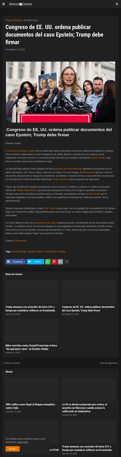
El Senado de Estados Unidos (20, 151)
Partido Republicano (26, 190)
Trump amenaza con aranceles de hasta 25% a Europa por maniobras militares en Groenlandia (30, 308)
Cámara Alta (89, 172)
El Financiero (20, 240)
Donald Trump (30, 20)
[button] (3, 4)
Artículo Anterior (12, 363)
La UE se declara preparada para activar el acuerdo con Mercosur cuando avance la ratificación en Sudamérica (84, 408)
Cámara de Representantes (68, 168)
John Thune (49, 208)
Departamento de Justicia (45, 223)
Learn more (22, 442)
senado (61, 251)
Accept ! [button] (13, 449)
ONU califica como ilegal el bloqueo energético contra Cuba (30, 406)
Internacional (50, 251)
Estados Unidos (34, 251)
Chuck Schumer (60, 179)
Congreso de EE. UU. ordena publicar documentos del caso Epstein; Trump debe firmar (88, 308)
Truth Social (94, 194)
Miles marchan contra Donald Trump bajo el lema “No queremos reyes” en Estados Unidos (31, 347)
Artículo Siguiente (108, 363)
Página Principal (13, 20)
